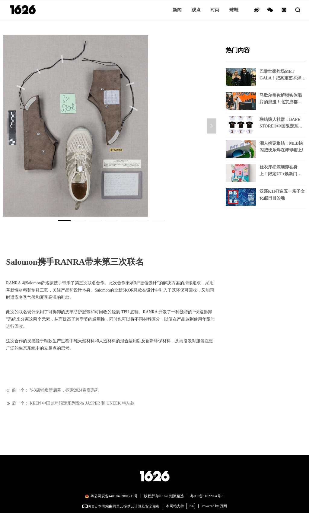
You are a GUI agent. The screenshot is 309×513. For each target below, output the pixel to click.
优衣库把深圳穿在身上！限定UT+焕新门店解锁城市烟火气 (280, 171)
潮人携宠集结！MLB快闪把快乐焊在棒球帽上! (281, 146)
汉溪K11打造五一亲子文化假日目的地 (282, 194)
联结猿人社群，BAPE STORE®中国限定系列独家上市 (281, 123)
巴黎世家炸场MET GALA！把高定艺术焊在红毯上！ (282, 75)
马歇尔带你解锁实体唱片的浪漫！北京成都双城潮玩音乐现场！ (281, 99)
